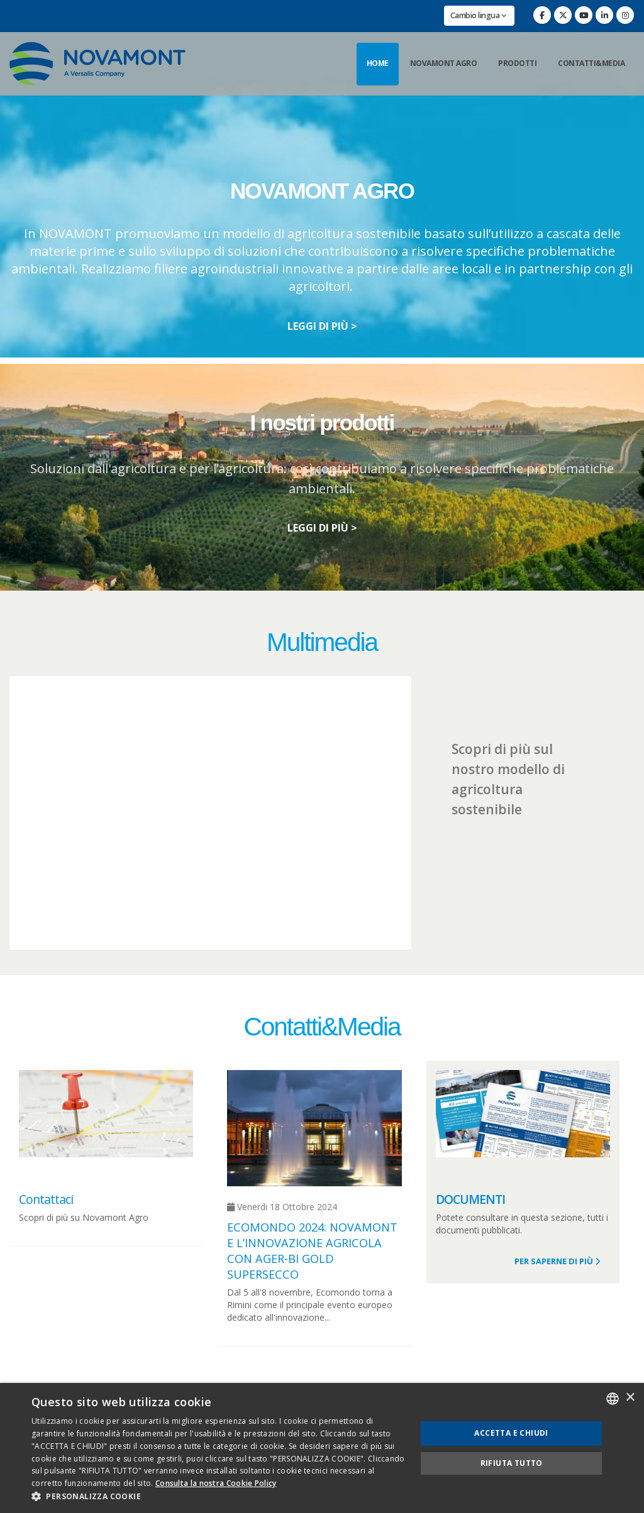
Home (378, 63)
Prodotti (517, 63)
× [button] (630, 1397)
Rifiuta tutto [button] (511, 1463)
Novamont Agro (443, 63)
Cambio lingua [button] (478, 15)
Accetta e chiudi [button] (511, 1433)
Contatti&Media (591, 63)
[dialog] (322, 1448)
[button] (218, 1497)
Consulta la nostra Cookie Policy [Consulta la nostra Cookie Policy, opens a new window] (216, 1483)
